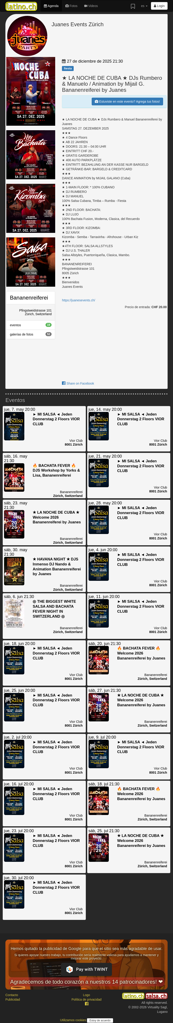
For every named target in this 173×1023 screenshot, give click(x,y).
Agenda (51, 6)
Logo (86, 995)
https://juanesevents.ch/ (78, 300)
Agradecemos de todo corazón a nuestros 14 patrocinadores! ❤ (86, 982)
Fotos (71, 6)
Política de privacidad (86, 999)
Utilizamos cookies (73, 1020)
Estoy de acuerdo (99, 1020)
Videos (91, 6)
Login (159, 6)
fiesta (68, 68)
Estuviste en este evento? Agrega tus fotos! (127, 101)
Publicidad (12, 999)
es (144, 6)
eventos (31, 325)
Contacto (11, 995)
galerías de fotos (31, 334)
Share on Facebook (78, 383)
